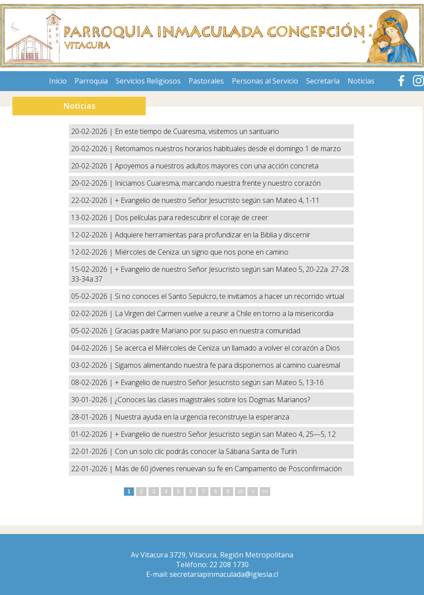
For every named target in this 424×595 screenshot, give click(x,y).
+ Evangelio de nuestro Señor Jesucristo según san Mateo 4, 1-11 (217, 200)
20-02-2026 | (93, 131)
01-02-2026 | (93, 434)
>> (265, 491)
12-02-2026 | (93, 235)
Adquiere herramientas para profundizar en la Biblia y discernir (212, 235)
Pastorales (206, 81)
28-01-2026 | (93, 417)
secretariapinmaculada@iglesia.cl (224, 574)
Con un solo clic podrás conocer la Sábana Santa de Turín (206, 451)
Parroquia (91, 81)
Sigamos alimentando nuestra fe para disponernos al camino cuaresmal (227, 365)
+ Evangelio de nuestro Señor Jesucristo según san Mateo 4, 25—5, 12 (225, 434)
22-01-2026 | (93, 451)
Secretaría (323, 81)
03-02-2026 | (93, 365)
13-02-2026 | (93, 217)
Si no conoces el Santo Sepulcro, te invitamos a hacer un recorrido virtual (229, 296)
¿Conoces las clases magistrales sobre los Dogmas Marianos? (212, 399)
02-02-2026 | (93, 313)
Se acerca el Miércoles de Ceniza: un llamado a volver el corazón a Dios (227, 348)
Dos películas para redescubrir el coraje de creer (191, 217)
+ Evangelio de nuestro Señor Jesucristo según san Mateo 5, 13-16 (219, 382)
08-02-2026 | (93, 382)
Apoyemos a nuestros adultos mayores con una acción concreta (216, 166)
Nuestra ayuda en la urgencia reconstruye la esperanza (202, 417)
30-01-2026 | (93, 399)
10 (240, 491)
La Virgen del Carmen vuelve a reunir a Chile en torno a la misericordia (224, 313)
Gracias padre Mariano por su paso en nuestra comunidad (207, 331)
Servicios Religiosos (148, 81)
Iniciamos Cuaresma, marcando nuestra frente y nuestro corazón (218, 183)
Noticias (361, 81)
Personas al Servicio (265, 81)
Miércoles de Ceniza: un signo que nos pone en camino (201, 252)
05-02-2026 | (93, 296)
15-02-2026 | (93, 269)
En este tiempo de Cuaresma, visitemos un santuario (197, 131)
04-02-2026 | (93, 348)
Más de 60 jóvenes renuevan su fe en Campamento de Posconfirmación (228, 468)
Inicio (58, 81)
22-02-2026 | (93, 200)
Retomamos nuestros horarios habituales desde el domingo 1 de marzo (228, 148)
